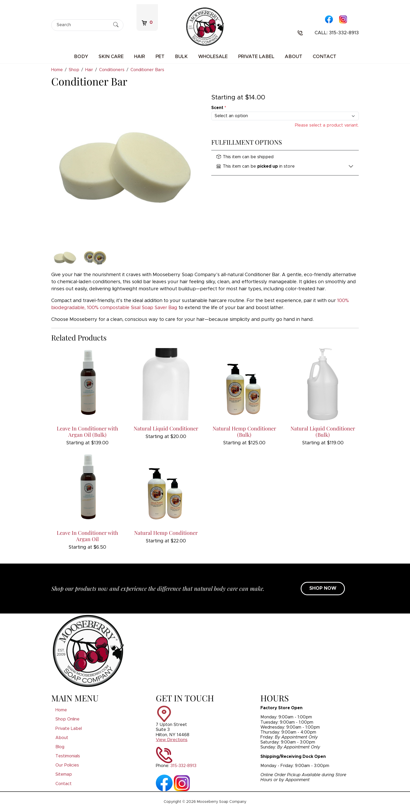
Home (61, 710)
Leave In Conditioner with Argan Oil (87, 535)
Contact (324, 56)
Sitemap (63, 774)
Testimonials (67, 756)
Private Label (256, 56)
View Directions (171, 740)
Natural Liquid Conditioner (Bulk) (323, 431)
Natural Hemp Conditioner (166, 532)
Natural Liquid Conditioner (166, 428)
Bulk (181, 56)
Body (81, 56)
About (293, 56)
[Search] (83, 25)
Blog (59, 747)
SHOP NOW (322, 588)
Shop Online (67, 719)
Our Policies (67, 765)
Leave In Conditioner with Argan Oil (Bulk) (87, 431)
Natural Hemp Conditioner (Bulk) (244, 431)
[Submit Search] (116, 24)
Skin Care (111, 56)
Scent (218, 108)
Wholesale (213, 56)
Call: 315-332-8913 (337, 33)
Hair (139, 56)
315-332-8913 (183, 766)
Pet (160, 56)
